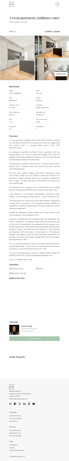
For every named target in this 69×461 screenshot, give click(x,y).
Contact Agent (34, 339)
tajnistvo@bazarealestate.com (18, 399)
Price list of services (15, 416)
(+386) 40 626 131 (14, 396)
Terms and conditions (15, 418)
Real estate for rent (15, 433)
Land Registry (13, 445)
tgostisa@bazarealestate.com (29, 329)
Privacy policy (13, 421)
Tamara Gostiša (26, 326)
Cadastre (12, 448)
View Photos (61, 74)
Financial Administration (16, 450)
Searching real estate (15, 436)
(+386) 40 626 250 (27, 331)
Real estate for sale (14, 430)
